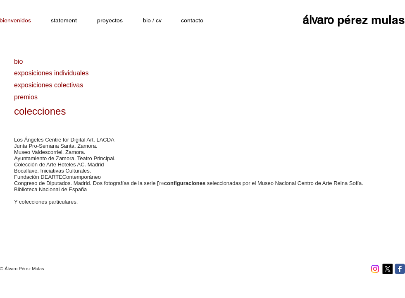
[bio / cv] (152, 20)
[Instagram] (375, 269)
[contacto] (192, 20)
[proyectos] (110, 20)
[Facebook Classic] (400, 269)
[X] (387, 269)
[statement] (63, 20)
